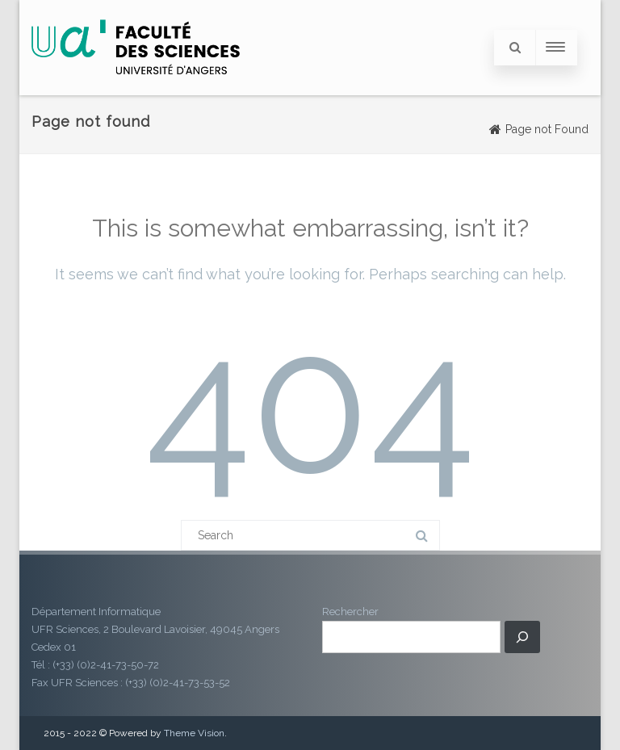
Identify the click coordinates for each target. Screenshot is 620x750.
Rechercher (350, 611)
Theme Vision (194, 733)
